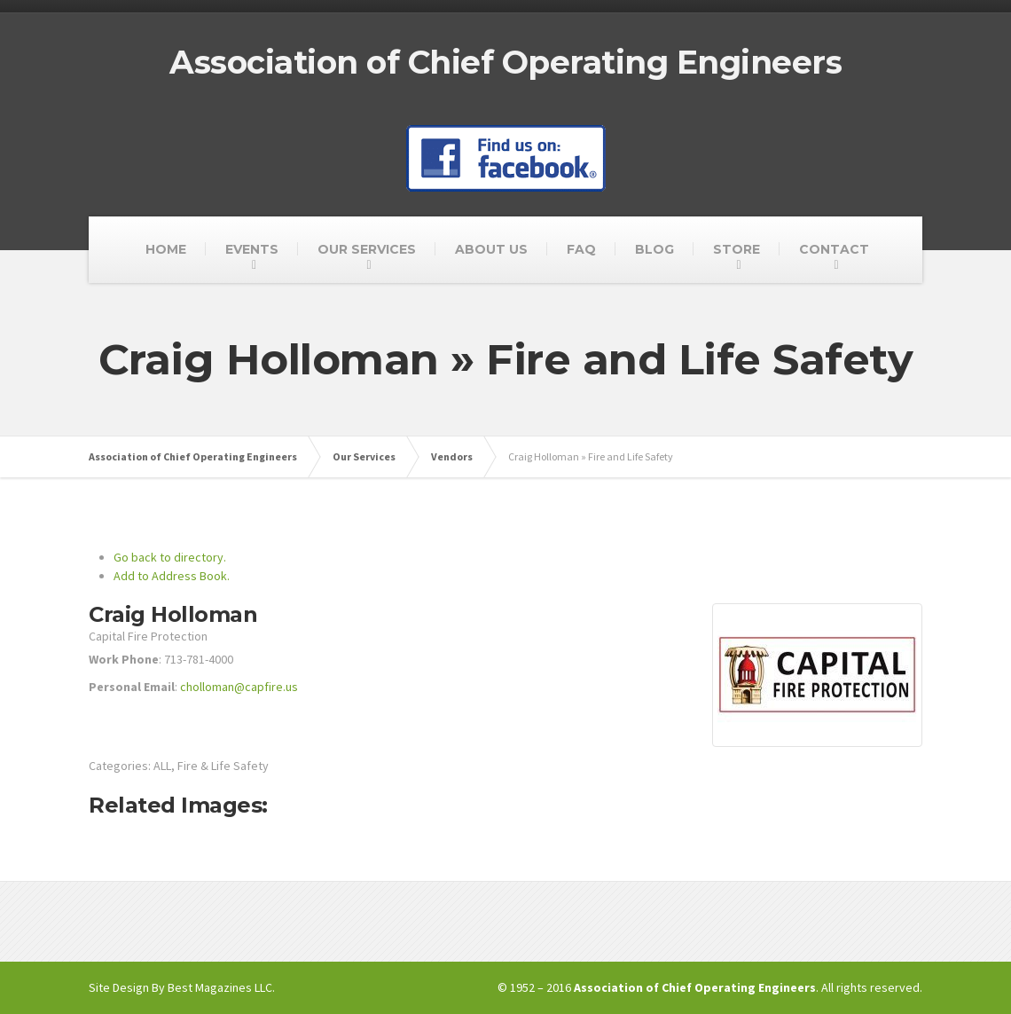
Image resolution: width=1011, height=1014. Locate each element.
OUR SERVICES (366, 249)
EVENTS (251, 249)
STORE (736, 249)
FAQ (581, 249)
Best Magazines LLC (220, 987)
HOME (165, 249)
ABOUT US (491, 249)
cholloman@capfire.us (239, 687)
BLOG (654, 249)
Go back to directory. (170, 557)
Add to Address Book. (172, 576)
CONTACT (834, 249)
